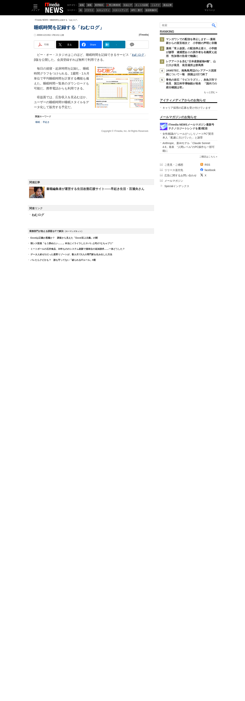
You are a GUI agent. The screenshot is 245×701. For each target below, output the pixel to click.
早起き (46, 186)
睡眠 (37, 186)
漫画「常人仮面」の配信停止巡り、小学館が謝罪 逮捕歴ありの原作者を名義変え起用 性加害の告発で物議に (191, 103)
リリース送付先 (173, 566)
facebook (210, 566)
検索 (214, 76)
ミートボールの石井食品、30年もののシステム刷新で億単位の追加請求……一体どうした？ (77, 454)
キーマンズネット (73, 436)
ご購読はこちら (207, 552)
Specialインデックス (176, 582)
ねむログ (138, 119)
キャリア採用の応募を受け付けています (187, 222)
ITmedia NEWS (41, 71)
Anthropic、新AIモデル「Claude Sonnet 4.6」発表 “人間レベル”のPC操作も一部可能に (189, 543)
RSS (207, 560)
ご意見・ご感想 (173, 560)
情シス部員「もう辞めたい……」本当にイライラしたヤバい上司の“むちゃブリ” (71, 448)
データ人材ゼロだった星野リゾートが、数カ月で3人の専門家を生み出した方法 (71, 459)
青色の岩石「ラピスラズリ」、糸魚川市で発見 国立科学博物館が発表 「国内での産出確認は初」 (191, 134)
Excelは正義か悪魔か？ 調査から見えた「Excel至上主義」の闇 (64, 443)
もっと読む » (210, 154)
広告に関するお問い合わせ (180, 571)
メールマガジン (173, 576)
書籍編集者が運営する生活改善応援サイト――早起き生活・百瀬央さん (95, 253)
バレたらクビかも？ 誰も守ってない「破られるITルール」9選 (63, 465)
